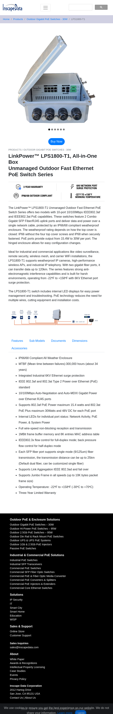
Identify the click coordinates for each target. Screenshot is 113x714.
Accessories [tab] (19, 348)
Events (14, 675)
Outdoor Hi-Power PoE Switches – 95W (33, 528)
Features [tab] (17, 340)
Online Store (17, 631)
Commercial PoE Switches (25, 568)
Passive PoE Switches (23, 548)
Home (6, 19)
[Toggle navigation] (45, 7)
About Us (30, 697)
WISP (13, 619)
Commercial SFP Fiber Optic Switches (32, 572)
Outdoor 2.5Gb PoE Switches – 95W (31, 532)
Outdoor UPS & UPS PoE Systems (30, 540)
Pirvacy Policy (18, 679)
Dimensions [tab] (79, 340)
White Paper (17, 659)
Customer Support (20, 635)
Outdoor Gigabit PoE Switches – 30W (32, 524)
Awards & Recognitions (23, 663)
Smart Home (17, 611)
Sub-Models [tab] (37, 340)
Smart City (16, 607)
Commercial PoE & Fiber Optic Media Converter (38, 576)
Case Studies (18, 670)
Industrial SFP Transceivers (26, 564)
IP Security (16, 599)
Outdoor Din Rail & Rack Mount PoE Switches (37, 536)
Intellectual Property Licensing (27, 667)
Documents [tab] (58, 340)
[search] (80, 7)
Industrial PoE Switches (23, 560)
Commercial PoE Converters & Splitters (33, 579)
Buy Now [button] (56, 141)
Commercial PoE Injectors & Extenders (32, 583)
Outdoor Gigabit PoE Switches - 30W (47, 19)
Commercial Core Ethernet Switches (31, 588)
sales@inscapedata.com (24, 647)
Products (18, 19)
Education (16, 615)
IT (11, 603)
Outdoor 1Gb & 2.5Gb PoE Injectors (31, 544)
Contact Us (16, 697)
